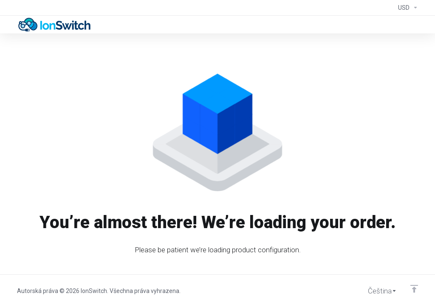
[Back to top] (414, 289)
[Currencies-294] (406, 7)
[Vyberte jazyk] (376, 291)
